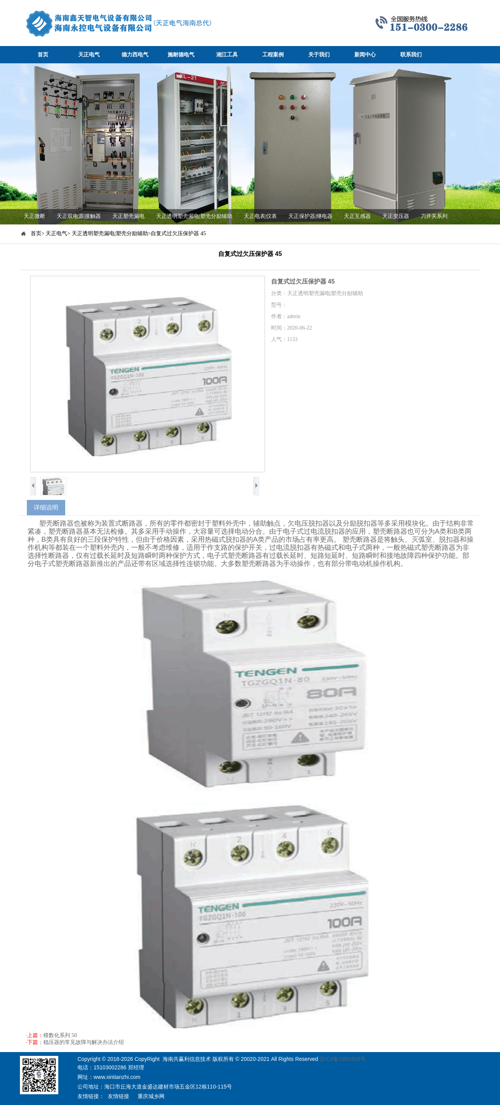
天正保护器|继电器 (310, 216)
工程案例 (273, 55)
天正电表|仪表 (260, 216)
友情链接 (118, 1096)
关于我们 (319, 55)
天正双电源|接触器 (79, 216)
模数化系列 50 (60, 1035)
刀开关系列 (434, 216)
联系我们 (411, 55)
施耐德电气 (181, 55)
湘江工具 (227, 55)
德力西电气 (135, 55)
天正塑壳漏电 (128, 216)
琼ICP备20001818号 (342, 1059)
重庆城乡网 (151, 1096)
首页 (43, 55)
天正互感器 (357, 216)
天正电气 (89, 55)
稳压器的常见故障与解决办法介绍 (83, 1042)
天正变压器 (395, 216)
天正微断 (34, 216)
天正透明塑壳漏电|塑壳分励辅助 (194, 216)
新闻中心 (365, 55)
